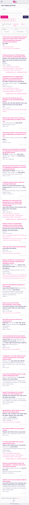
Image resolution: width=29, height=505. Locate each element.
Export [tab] (22, 24)
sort (16, 29)
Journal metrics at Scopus (8, 68)
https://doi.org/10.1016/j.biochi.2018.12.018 (11, 66)
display (4, 29)
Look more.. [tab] (16, 25)
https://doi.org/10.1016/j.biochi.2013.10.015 (11, 88)
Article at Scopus (19, 68)
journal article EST (11, 72)
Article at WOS (17, 70)
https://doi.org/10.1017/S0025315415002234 (11, 453)
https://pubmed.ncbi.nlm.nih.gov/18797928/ (11, 422)
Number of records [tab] (6, 25)
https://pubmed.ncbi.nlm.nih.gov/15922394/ (11, 349)
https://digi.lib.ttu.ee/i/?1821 (8, 46)
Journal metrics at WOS (8, 70)
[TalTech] (15, 2)
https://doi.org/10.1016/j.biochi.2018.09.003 (11, 213)
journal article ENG (22, 72)
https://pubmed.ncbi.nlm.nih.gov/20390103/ (12, 313)
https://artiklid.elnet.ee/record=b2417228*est (12, 253)
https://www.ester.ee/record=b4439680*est (11, 48)
